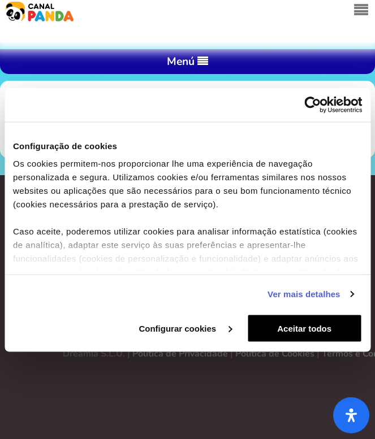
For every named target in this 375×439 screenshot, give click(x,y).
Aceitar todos (304, 328)
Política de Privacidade (180, 353)
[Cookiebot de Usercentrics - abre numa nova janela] (312, 104)
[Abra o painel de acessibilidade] (351, 415)
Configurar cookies (185, 328)
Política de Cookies (274, 353)
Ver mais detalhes (304, 294)
